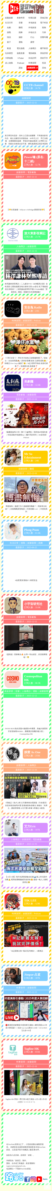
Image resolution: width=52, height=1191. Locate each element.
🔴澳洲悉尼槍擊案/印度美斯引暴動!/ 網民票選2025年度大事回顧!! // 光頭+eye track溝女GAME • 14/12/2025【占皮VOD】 (26, 1028)
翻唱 (32, 469)
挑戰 (23, 543)
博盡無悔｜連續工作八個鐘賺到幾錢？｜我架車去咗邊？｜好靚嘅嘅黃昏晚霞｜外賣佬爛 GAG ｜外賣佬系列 (26, 509)
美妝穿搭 (8, 691)
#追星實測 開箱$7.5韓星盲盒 (26, 580)
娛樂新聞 (26, 98)
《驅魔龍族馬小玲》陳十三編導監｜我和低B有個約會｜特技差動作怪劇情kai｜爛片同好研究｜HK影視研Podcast (26, 435)
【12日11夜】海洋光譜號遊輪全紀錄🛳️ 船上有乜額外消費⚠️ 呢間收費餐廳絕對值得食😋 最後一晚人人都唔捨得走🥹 (26, 879)
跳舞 (40, 543)
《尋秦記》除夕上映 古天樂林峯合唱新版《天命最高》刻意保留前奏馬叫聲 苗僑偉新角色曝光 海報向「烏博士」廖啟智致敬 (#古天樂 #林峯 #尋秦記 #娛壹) (26, 805)
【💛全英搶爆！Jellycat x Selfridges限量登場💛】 (26, 210)
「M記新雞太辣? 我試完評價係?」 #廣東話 (26, 951)
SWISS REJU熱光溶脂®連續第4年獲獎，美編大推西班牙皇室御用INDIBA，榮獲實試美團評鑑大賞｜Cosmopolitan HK (26, 731)
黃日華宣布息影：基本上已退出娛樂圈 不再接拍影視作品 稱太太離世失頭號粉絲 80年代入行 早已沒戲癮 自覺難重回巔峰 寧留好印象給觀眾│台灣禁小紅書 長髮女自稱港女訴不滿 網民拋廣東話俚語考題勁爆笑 (26, 141)
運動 (35, 691)
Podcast (37, 320)
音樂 (17, 691)
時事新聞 (16, 320)
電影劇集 (31, 172)
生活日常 (14, 543)
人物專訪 (20, 246)
